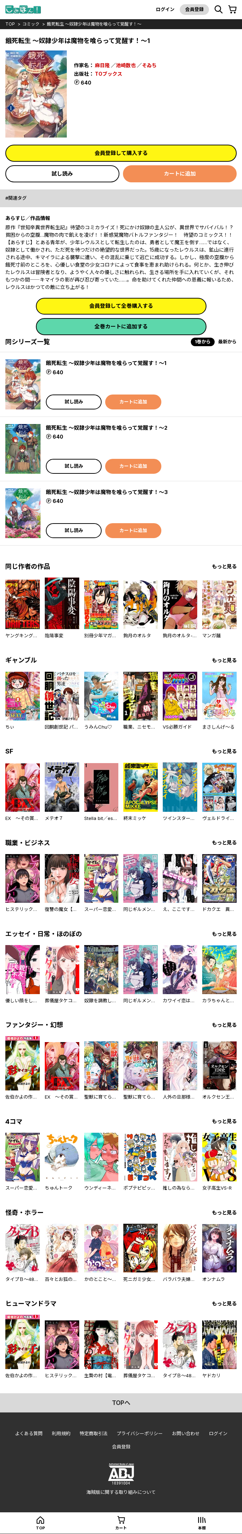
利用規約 (61, 1433)
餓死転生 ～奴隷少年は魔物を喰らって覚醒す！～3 (107, 492)
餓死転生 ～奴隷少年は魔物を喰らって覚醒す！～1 (106, 363)
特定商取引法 (93, 1433)
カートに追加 (180, 173)
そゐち (149, 65)
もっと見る (224, 566)
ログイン (165, 9)
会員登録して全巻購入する (121, 305)
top (10, 24)
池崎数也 (126, 65)
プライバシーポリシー (140, 1433)
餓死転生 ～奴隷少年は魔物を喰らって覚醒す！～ (94, 24)
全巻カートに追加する (121, 326)
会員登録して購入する (121, 153)
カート (121, 1527)
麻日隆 (102, 65)
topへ (121, 1402)
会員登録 (194, 9)
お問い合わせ (186, 1433)
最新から (227, 341)
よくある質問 (29, 1433)
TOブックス (108, 74)
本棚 (202, 1527)
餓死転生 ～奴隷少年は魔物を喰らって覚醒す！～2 (106, 427)
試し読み (62, 173)
